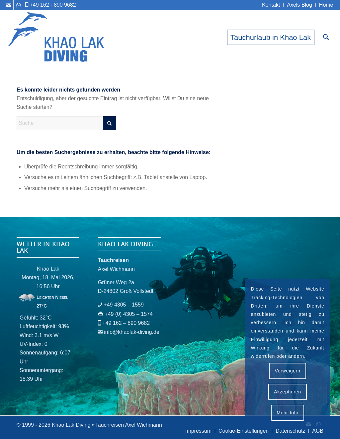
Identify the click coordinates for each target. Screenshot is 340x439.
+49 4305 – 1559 (124, 305)
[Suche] (326, 37)
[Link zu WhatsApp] (19, 5)
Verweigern (287, 370)
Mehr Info (287, 412)
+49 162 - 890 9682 (53, 5)
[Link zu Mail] (8, 5)
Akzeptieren (287, 391)
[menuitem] (271, 5)
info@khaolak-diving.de (131, 332)
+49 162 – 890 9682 (126, 323)
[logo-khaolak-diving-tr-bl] (56, 37)
